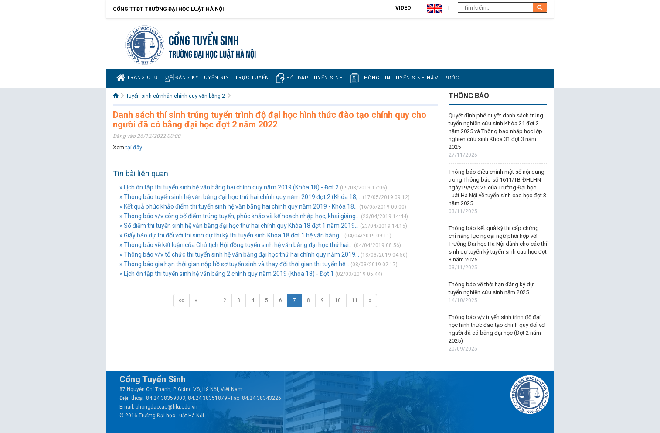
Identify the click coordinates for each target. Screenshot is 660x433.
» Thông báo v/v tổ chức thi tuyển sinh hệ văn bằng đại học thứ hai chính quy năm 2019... (239, 254)
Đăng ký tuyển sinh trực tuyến (217, 77)
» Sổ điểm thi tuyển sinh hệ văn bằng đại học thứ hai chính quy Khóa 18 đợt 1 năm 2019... (239, 225)
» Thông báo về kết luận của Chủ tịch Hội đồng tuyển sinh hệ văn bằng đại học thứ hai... (236, 244)
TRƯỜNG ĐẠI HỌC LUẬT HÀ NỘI (212, 53)
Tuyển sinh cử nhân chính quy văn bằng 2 (175, 96)
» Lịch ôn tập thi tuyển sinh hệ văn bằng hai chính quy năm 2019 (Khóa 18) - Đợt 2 (229, 187)
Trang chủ (137, 77)
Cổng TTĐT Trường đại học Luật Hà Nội (168, 9)
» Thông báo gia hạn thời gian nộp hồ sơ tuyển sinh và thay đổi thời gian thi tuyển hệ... (234, 264)
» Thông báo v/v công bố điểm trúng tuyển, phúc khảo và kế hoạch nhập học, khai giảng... (239, 216)
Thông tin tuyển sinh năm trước (404, 78)
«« (181, 300)
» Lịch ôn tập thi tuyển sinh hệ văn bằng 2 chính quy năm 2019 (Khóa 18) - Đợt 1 (226, 273)
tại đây (134, 147)
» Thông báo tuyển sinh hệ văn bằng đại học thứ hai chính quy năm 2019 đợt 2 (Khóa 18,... (240, 196)
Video (403, 8)
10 (338, 300)
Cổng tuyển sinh (204, 39)
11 (355, 300)
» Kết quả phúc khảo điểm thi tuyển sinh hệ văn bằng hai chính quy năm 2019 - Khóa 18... (238, 206)
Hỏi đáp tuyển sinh (309, 78)
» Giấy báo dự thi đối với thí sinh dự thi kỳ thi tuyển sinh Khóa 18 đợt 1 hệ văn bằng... (231, 235)
